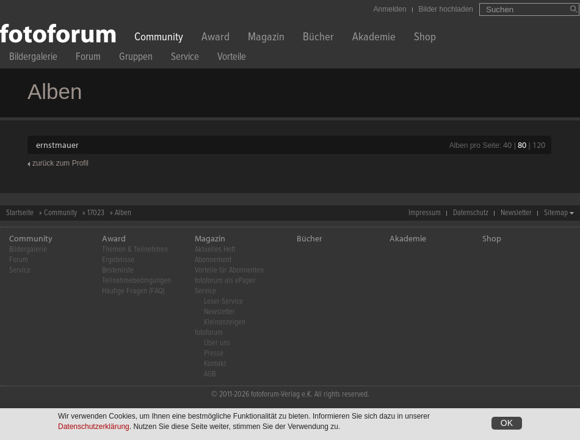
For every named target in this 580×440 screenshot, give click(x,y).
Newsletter (516, 213)
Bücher (318, 38)
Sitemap (556, 213)
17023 (95, 213)
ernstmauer (57, 144)
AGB (210, 374)
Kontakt (215, 364)
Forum (88, 58)
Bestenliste (118, 270)
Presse (213, 353)
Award (215, 38)
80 (522, 144)
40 (507, 144)
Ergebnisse (118, 260)
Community (158, 38)
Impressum (424, 213)
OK (507, 423)
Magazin (266, 38)
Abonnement (213, 260)
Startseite (20, 213)
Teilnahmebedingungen (136, 281)
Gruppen (136, 58)
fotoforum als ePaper (225, 281)
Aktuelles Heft (215, 249)
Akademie (374, 38)
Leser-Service (223, 301)
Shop (425, 38)
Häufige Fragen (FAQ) (133, 291)
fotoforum (209, 333)
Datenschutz (470, 213)
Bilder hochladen (446, 9)
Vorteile (231, 58)
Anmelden (390, 9)
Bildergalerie (33, 58)
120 (538, 144)
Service (185, 58)
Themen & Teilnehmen (135, 249)
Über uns (217, 343)
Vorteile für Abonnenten (229, 270)
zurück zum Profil (60, 163)
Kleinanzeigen (224, 322)
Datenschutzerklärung (93, 427)
